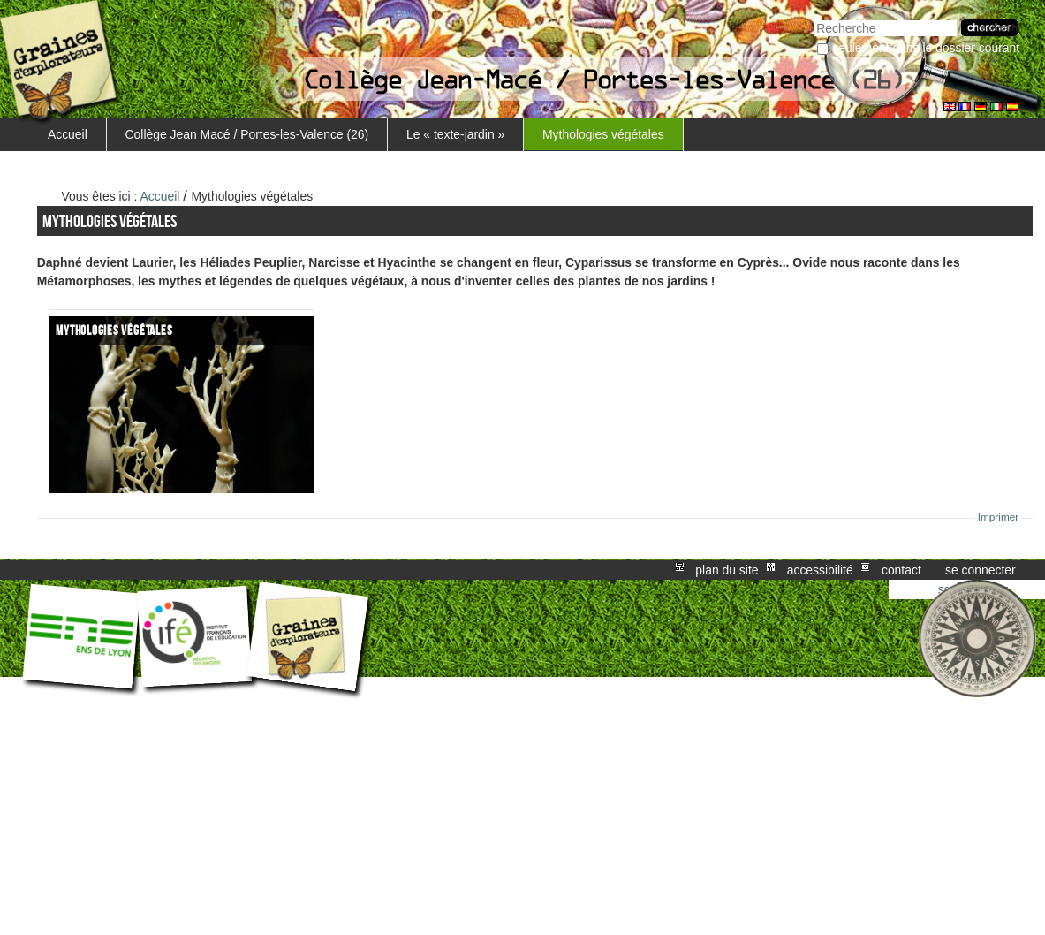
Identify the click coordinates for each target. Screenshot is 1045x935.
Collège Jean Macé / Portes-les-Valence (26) (247, 134)
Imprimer (998, 517)
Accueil (67, 134)
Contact (901, 570)
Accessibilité (820, 570)
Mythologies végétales (603, 134)
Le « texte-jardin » (455, 134)
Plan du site (726, 570)
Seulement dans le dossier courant (925, 48)
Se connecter (980, 570)
